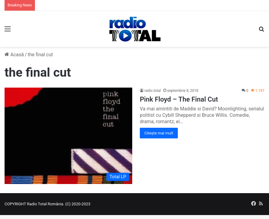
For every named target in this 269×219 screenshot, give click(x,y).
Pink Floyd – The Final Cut (179, 99)
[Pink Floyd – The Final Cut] (68, 136)
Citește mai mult (158, 133)
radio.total (152, 91)
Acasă (14, 54)
